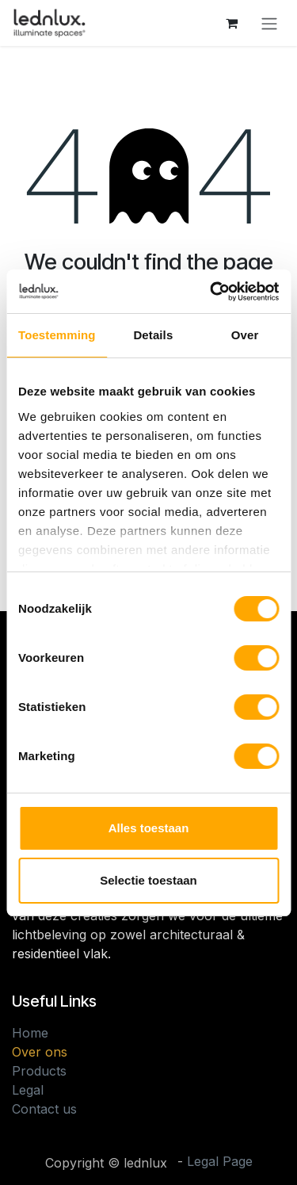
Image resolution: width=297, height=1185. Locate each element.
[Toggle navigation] (269, 23)
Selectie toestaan (148, 880)
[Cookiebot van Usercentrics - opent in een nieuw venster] (211, 291)
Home (30, 1033)
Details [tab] (153, 335)
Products (39, 1071)
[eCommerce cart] (231, 23)
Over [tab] (245, 335)
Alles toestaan (149, 828)
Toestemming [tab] (57, 335)
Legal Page (220, 1161)
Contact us (44, 1109)
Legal (28, 1090)
